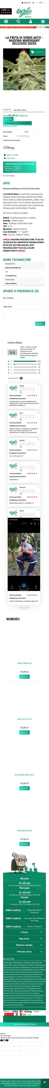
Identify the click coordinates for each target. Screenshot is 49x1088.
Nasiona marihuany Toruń (28, 998)
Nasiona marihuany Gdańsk (28, 974)
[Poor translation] (6, 1040)
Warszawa (8, 168)
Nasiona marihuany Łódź (34, 972)
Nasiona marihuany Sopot (29, 984)
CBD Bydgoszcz (23, 965)
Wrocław (8, 166)
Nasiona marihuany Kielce (36, 995)
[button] (6, 21)
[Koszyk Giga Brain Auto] (24, 844)
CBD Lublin (34, 963)
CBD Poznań (34, 967)
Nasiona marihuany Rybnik (20, 1002)
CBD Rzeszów (40, 965)
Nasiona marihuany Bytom (38, 981)
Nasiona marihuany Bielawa (21, 981)
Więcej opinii (24, 608)
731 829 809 (15, 170)
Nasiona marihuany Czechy (26, 986)
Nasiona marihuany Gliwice (11, 998)
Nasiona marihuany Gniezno (12, 984)
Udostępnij (6, 176)
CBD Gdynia (16, 967)
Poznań (7, 170)
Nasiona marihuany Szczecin (18, 993)
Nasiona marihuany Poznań (11, 974)
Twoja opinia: (7, 307)
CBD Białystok (25, 967)
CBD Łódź (32, 965)
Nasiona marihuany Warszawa (24, 970)
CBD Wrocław (17, 963)
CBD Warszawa (7, 963)
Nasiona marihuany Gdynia (24, 979)
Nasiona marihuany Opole (36, 1002)
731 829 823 (17, 168)
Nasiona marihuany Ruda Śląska (12, 1005)
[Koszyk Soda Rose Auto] (24, 732)
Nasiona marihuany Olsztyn (19, 995)
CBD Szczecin (13, 965)
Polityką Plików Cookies (8, 1083)
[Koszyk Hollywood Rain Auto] (24, 788)
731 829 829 (16, 166)
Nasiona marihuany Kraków (17, 972)
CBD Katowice (7, 967)
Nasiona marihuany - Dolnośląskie (24, 988)
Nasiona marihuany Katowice (26, 977)
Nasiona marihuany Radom (22, 991)
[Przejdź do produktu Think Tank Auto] (24, 648)
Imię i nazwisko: (8, 298)
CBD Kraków (26, 963)
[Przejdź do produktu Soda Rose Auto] (24, 704)
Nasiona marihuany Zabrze (22, 1000)
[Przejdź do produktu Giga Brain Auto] (24, 815)
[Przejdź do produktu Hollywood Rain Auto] (24, 760)
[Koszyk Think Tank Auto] (24, 677)
